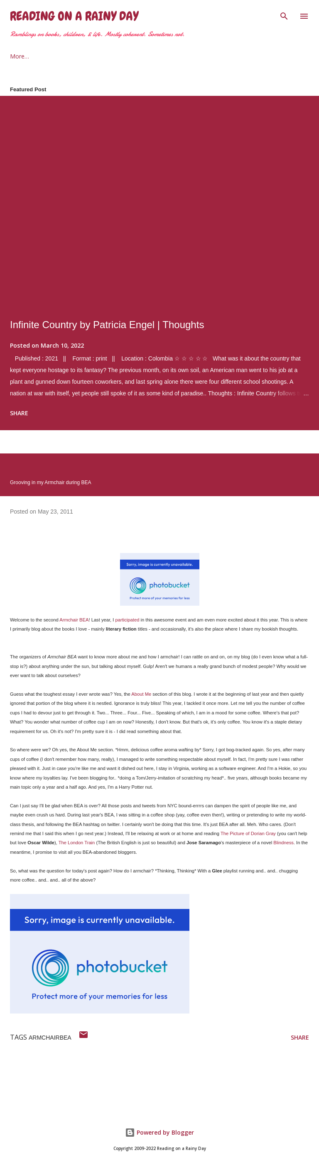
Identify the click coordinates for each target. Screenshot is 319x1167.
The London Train (77, 842)
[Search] (284, 15)
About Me (141, 694)
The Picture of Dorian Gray (248, 833)
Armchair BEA (73, 619)
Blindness (283, 842)
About (56, 56)
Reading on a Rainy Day (74, 16)
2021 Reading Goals (112, 56)
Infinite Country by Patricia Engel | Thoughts (107, 324)
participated (127, 619)
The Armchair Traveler (190, 56)
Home (18, 56)
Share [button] (19, 413)
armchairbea (50, 1037)
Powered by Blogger (159, 1132)
